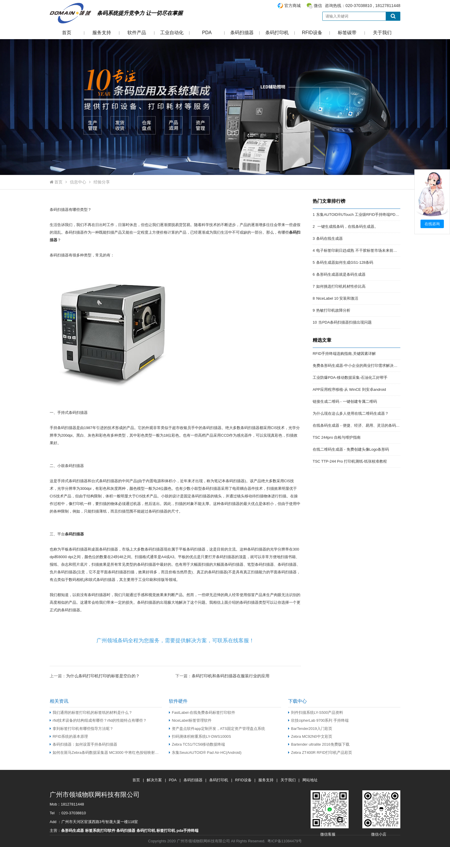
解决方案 (154, 780)
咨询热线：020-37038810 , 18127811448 (338, 5)
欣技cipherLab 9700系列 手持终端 (318, 720)
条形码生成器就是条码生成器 (341, 274)
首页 (66, 32)
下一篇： (222, 676)
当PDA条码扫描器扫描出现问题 (345, 322)
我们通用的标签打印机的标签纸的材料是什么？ (91, 712)
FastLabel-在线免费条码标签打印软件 (202, 712)
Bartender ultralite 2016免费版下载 (318, 744)
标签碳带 (347, 32)
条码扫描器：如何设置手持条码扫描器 (83, 744)
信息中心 (78, 182)
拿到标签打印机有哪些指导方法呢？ (81, 728)
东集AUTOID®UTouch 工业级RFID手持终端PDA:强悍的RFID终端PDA (375, 214)
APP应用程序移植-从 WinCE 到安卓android (349, 389)
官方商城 (292, 5)
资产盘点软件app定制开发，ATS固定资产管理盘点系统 (217, 728)
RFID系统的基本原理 (69, 736)
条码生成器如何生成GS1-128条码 (344, 262)
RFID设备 (312, 32)
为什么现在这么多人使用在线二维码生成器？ (351, 413)
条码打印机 (277, 32)
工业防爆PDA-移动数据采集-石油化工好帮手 (350, 377)
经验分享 (102, 182)
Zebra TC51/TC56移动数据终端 (197, 744)
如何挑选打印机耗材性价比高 (341, 286)
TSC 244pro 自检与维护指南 (337, 437)
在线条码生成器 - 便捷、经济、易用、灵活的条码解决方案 (362, 425)
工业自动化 (172, 32)
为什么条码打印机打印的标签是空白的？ (103, 676)
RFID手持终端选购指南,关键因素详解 (344, 353)
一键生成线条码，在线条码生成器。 (347, 226)
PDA (207, 32)
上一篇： (95, 676)
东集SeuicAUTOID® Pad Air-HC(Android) (205, 752)
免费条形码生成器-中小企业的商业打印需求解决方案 (357, 365)
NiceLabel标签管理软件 (190, 720)
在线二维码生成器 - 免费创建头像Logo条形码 (351, 449)
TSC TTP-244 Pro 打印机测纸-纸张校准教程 (350, 461)
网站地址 (310, 780)
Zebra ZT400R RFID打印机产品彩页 (320, 752)
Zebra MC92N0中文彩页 (310, 736)
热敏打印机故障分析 (333, 310)
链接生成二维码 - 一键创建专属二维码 (345, 401)
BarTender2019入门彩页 (310, 728)
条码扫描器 (242, 32)
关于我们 (382, 32)
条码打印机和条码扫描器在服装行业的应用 (230, 676)
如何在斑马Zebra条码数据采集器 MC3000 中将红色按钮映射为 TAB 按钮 (106, 752)
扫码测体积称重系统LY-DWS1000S (200, 736)
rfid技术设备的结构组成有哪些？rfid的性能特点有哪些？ (98, 720)
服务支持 (101, 32)
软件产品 (136, 32)
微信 (318, 5)
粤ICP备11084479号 (284, 841)
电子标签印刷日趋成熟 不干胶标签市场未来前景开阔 (360, 250)
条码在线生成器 (329, 238)
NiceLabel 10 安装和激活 (337, 298)
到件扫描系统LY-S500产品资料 (315, 712)
